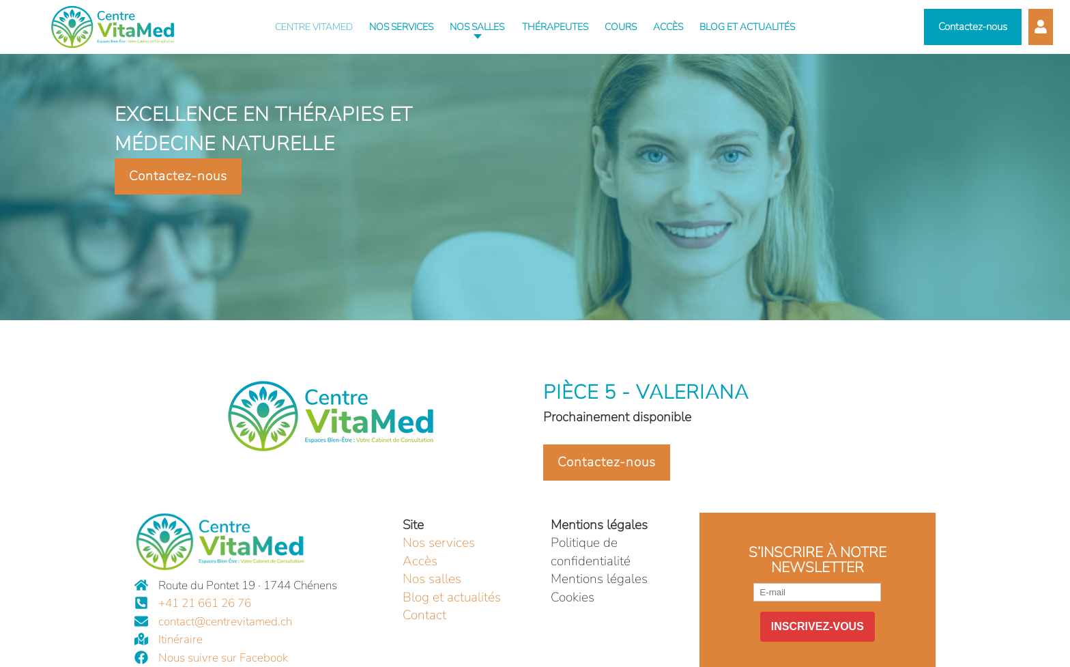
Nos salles (432, 579)
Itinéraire (180, 639)
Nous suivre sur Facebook (223, 658)
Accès (420, 561)
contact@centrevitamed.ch (225, 621)
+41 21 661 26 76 (204, 603)
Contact (424, 615)
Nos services (439, 543)
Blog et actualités (452, 597)
